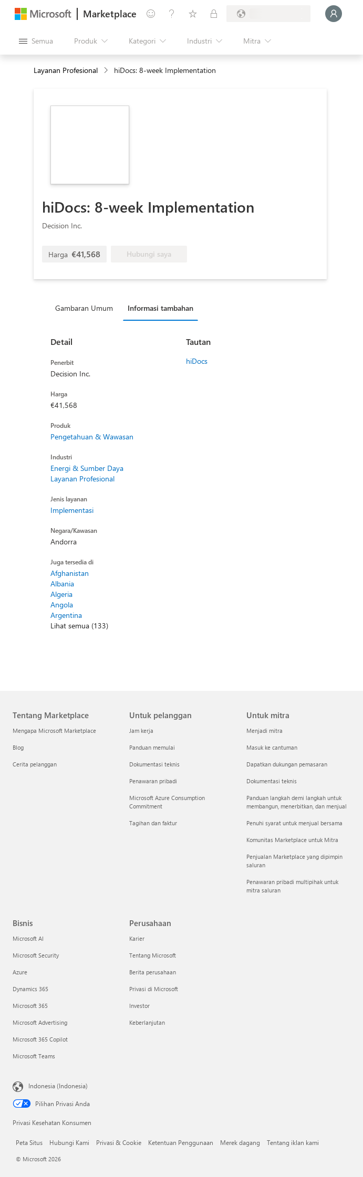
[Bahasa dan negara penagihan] (268, 13)
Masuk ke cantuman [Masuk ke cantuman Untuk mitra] (271, 747)
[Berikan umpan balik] (150, 13)
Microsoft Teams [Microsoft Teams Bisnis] (34, 1056)
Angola (61, 604)
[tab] (86, 307)
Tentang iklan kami (293, 1142)
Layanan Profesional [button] (66, 70)
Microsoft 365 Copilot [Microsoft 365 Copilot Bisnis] (40, 1039)
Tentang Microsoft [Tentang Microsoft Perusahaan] (152, 955)
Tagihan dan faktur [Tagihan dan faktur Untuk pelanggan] (153, 823)
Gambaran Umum (84, 308)
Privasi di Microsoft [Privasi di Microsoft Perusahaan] (153, 989)
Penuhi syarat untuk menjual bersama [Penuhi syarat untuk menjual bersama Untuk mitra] (294, 823)
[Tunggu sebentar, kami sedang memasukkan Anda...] (333, 13)
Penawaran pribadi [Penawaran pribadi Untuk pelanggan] (153, 781)
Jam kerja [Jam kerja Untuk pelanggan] (141, 730)
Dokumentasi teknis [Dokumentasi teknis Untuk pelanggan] (154, 764)
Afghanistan (69, 573)
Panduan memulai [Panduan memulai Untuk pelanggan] (152, 747)
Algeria (61, 594)
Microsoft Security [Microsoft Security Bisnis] (36, 955)
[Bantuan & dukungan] (171, 13)
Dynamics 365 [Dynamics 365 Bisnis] (30, 989)
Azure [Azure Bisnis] (20, 972)
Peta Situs (29, 1142)
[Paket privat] (213, 13)
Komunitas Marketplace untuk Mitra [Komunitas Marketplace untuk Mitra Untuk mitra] (292, 840)
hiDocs (197, 361)
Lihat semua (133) (79, 625)
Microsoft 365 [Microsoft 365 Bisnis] (30, 1006)
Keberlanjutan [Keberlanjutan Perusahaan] (147, 1022)
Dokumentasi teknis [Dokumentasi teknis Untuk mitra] (271, 781)
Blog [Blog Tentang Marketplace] (18, 747)
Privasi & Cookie (118, 1142)
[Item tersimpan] (192, 13)
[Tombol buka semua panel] (36, 41)
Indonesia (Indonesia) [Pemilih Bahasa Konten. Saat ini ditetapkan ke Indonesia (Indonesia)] (58, 1085)
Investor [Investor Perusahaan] (139, 1006)
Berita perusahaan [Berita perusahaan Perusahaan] (152, 972)
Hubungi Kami (69, 1142)
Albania (62, 583)
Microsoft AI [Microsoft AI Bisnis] (28, 938)
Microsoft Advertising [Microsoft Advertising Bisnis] (40, 1022)
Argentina (66, 615)
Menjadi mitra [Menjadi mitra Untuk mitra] (264, 730)
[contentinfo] (107, 71)
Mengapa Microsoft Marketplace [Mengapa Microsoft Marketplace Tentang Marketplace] (54, 730)
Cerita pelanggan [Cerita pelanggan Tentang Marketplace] (35, 764)
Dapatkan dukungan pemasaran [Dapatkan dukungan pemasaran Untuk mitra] (286, 764)
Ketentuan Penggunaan (180, 1142)
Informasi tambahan (160, 308)
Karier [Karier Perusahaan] (136, 938)
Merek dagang (240, 1142)
